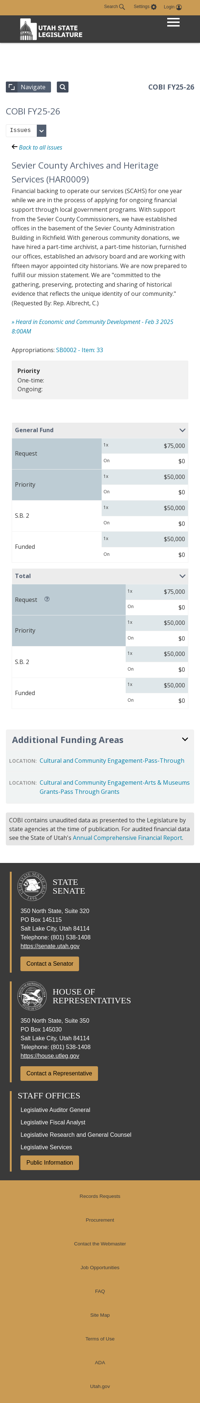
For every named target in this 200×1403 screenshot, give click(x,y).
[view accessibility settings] (145, 6)
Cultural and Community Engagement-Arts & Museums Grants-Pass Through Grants (115, 787)
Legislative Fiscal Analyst (52, 1122)
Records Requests (100, 1196)
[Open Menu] (173, 23)
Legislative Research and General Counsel (75, 1135)
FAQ (100, 1291)
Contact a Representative (59, 1073)
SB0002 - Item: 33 (79, 350)
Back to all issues (37, 147)
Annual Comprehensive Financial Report (127, 838)
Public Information (49, 1162)
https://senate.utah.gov (49, 946)
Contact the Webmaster (100, 1244)
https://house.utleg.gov (49, 1056)
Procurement (100, 1220)
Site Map (100, 1315)
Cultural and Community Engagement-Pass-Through (112, 761)
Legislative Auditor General (55, 1110)
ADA (100, 1362)
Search (114, 7)
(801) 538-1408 (70, 937)
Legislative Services (46, 1147)
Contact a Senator (49, 964)
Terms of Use (99, 1339)
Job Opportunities (100, 1267)
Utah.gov (100, 1386)
